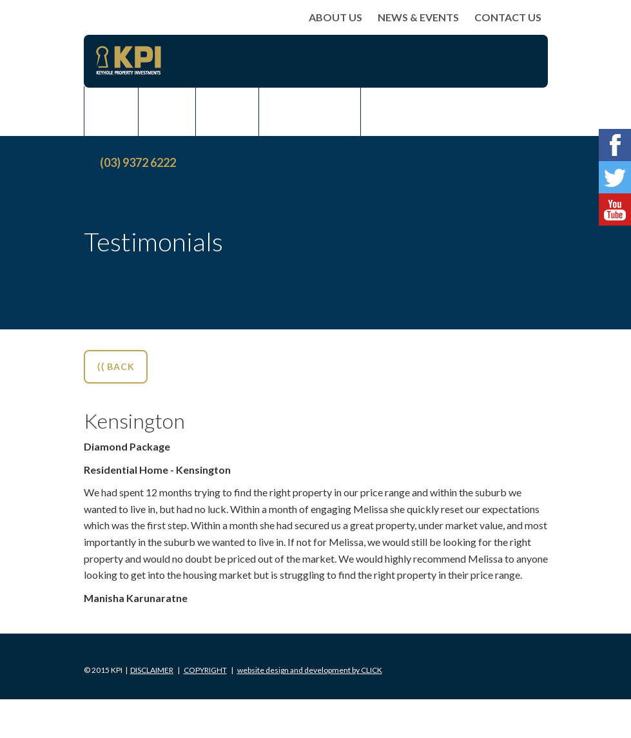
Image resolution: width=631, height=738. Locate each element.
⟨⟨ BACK (116, 366)
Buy (111, 111)
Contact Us (507, 17)
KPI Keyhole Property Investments (128, 60)
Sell (167, 111)
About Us (335, 17)
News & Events (418, 17)
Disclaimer (151, 670)
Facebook (615, 145)
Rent (227, 111)
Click (309, 670)
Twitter (615, 177)
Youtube (615, 209)
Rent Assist (310, 111)
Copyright (205, 670)
